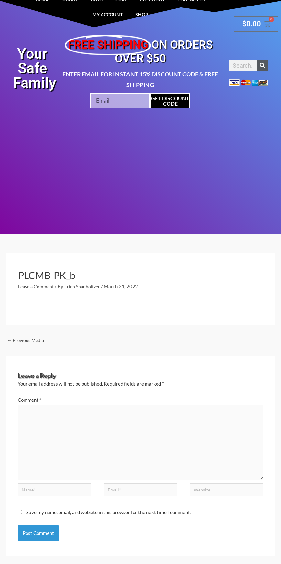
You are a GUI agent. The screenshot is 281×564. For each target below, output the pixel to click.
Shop (141, 14)
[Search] (262, 65)
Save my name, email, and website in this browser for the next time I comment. (108, 518)
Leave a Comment (37, 286)
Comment (29, 400)
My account (107, 14)
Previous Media (26, 340)
